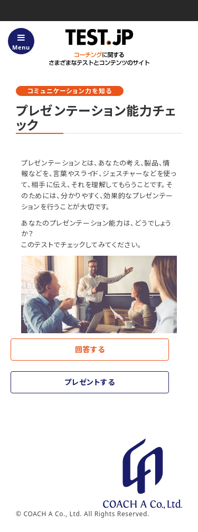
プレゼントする (89, 382)
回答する (90, 349)
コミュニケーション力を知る (69, 90)
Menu (21, 42)
